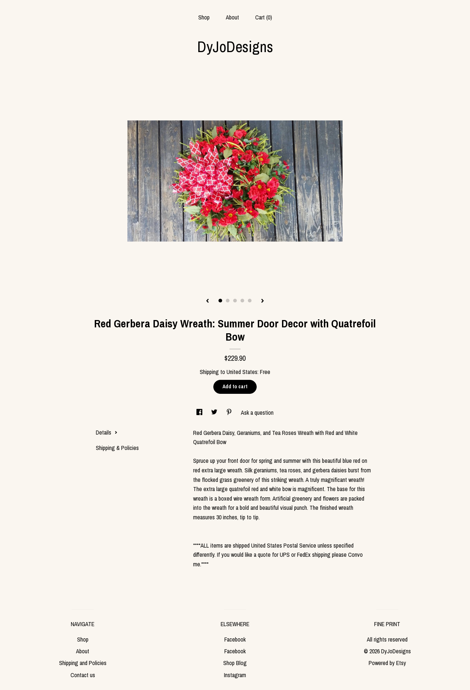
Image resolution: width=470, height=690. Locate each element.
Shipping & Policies (117, 448)
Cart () (263, 17)
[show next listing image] (262, 301)
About (232, 17)
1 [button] (220, 300)
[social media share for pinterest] (230, 412)
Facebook (235, 639)
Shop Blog (235, 663)
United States (242, 372)
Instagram (235, 675)
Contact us (82, 675)
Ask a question (257, 412)
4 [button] (242, 300)
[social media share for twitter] (215, 412)
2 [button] (227, 300)
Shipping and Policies (82, 663)
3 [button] (235, 300)
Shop (204, 17)
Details (107, 432)
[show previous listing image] (207, 301)
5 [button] (250, 300)
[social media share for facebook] (200, 412)
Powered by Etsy (387, 663)
